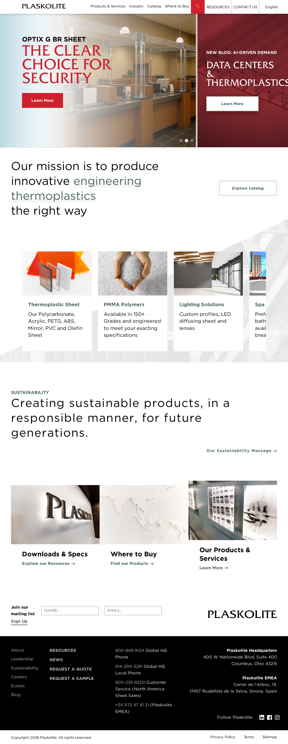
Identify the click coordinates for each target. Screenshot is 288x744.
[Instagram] (278, 717)
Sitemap (269, 737)
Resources (63, 650)
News (56, 659)
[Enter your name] (70, 610)
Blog (16, 694)
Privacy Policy (222, 737)
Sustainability (25, 668)
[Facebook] (271, 717)
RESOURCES (218, 7)
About (17, 650)
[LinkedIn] (263, 717)
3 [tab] (192, 140)
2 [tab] (186, 140)
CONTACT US (245, 7)
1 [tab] (181, 140)
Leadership (22, 659)
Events (18, 685)
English (271, 7)
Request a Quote (71, 669)
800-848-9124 (129, 650)
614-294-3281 (129, 666)
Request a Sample (72, 678)
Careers (19, 676)
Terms (249, 737)
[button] (198, 11)
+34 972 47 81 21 (132, 704)
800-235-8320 (130, 682)
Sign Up (19, 621)
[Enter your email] (133, 610)
